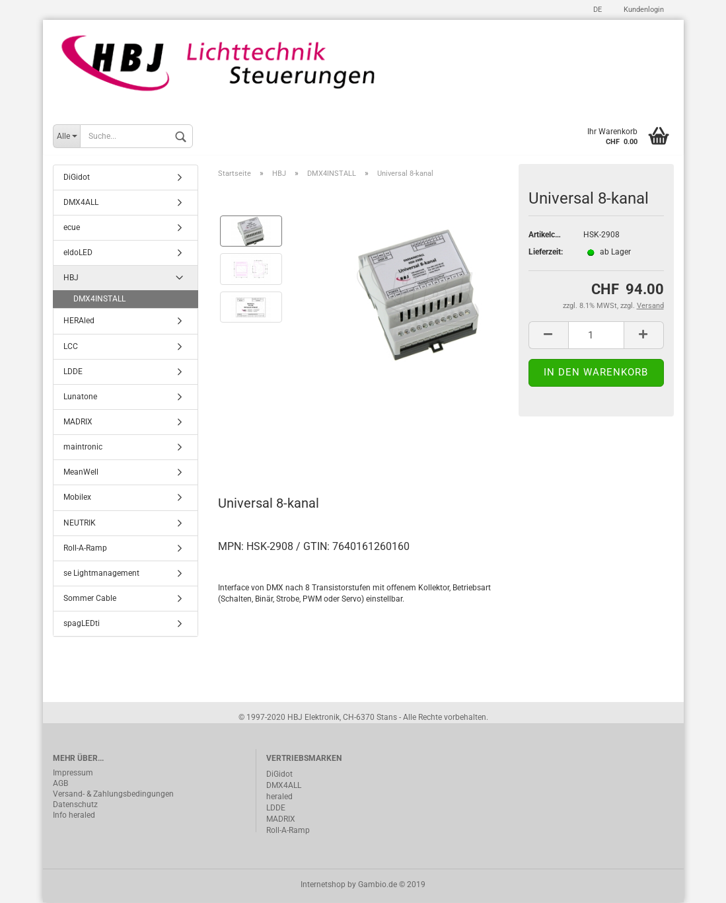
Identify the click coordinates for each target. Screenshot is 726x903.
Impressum (73, 773)
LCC (70, 347)
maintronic (82, 448)
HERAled (78, 322)
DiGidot (76, 177)
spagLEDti (81, 624)
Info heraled (74, 816)
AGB (60, 784)
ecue (71, 228)
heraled (279, 798)
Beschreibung (268, 445)
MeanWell (80, 473)
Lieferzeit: (545, 252)
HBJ (71, 279)
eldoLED (77, 253)
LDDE (73, 372)
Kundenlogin (643, 9)
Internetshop (323, 885)
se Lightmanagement (101, 574)
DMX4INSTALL (99, 300)
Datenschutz (75, 805)
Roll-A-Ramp (85, 548)
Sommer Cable (89, 599)
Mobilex (77, 498)
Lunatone (80, 398)
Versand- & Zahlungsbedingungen (113, 795)
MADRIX (77, 423)
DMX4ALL (80, 203)
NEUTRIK (79, 523)
